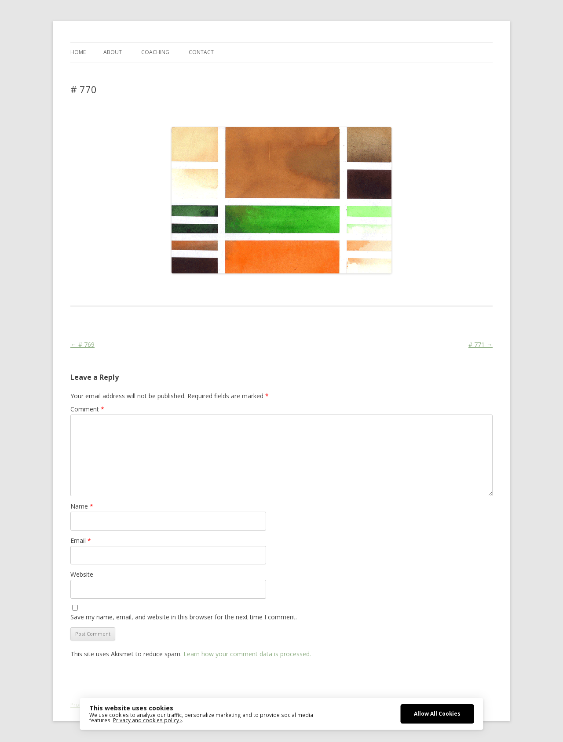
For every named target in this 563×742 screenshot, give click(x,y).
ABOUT (112, 52)
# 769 (82, 344)
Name (81, 506)
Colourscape (210, 289)
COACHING (155, 52)
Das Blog (148, 289)
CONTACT (201, 52)
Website (81, 574)
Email (80, 540)
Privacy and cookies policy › (147, 720)
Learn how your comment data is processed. (247, 654)
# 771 (480, 344)
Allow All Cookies (437, 713)
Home (78, 52)
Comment (87, 409)
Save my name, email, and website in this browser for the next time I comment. (183, 617)
